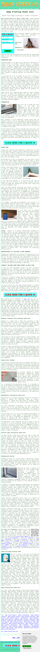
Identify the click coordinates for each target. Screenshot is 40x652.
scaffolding (8, 539)
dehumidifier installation (15, 405)
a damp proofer (12, 535)
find (5, 590)
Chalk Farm (27, 299)
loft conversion (23, 544)
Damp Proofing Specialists (16, 623)
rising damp (29, 154)
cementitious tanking (33, 373)
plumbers (7, 544)
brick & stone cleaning (22, 536)
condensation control (17, 498)
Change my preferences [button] (27, 648)
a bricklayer (23, 539)
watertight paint (22, 233)
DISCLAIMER (36, 8)
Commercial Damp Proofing (14, 620)
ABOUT (27, 8)
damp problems (34, 244)
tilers (31, 540)
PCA (17, 282)
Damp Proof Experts (10, 615)
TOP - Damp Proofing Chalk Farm (9, 631)
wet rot (36, 78)
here (20, 611)
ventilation (18, 503)
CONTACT (31, 8)
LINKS (23, 8)
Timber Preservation (23, 615)
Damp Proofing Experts (13, 617)
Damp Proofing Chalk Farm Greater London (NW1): (15, 18)
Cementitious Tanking (29, 620)
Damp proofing (5, 299)
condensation (21, 107)
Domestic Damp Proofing (21, 619)
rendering (30, 537)
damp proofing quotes (22, 609)
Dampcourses (27, 626)
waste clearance (24, 542)
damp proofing (25, 29)
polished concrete (28, 543)
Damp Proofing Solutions (28, 616)
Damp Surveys (10, 627)
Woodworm (3, 321)
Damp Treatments (33, 617)
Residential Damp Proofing (31, 627)
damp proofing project (22, 612)
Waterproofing (24, 617)
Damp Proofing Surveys (14, 616)
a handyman (17, 540)
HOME (20, 8)
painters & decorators (22, 546)
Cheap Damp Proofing (7, 619)
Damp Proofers (18, 627)
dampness (27, 33)
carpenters (7, 542)
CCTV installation (13, 537)
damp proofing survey (28, 130)
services (34, 313)
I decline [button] (28, 646)
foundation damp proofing (31, 568)
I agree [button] (24, 646)
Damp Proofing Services (16, 622)
